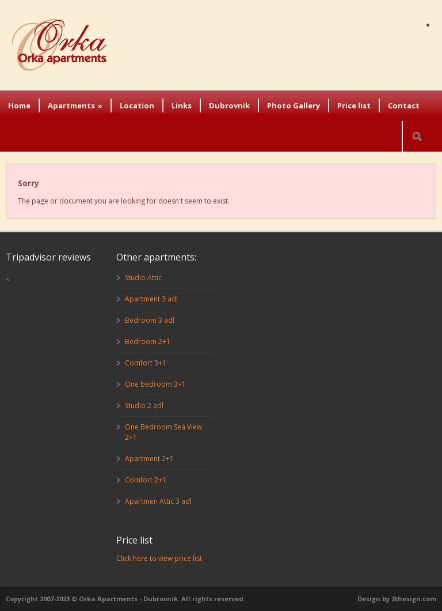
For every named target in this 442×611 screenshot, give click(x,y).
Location (137, 105)
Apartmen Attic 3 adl (158, 501)
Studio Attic (143, 277)
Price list (354, 105)
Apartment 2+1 (149, 458)
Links (182, 105)
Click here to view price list (159, 558)
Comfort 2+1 (145, 480)
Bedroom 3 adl (149, 320)
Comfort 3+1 (145, 363)
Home (19, 105)
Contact (404, 105)
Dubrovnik (229, 105)
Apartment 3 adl (151, 299)
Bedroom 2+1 (147, 341)
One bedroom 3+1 (155, 384)
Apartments (75, 105)
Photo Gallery (293, 105)
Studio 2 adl (144, 405)
